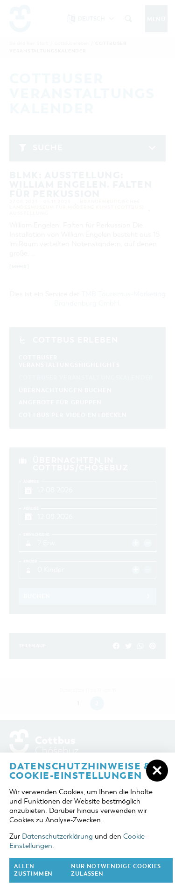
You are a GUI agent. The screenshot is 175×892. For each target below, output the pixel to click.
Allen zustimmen (33, 870)
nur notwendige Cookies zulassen (116, 870)
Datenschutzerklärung (57, 836)
